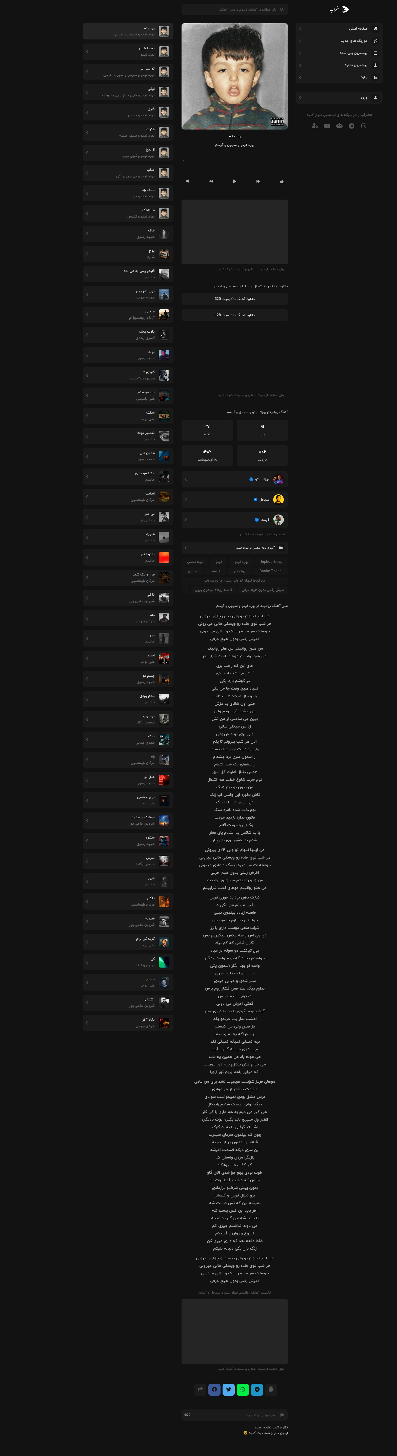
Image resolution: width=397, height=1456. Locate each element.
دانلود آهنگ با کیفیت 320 (198, 299)
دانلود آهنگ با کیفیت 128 (198, 315)
